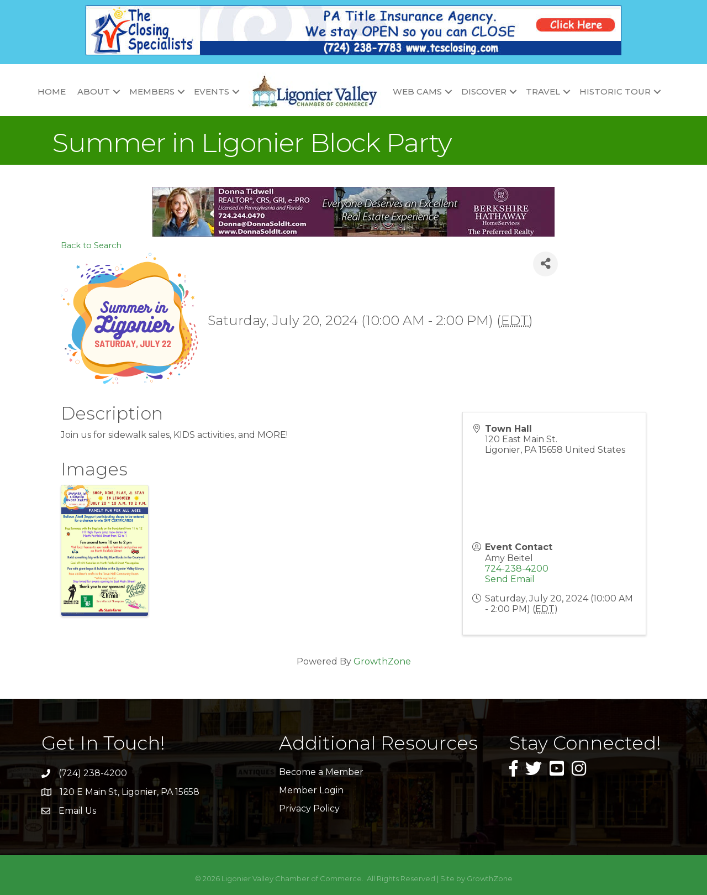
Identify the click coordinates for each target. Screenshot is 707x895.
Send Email (510, 579)
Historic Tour (615, 91)
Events (211, 91)
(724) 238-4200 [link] (93, 773)
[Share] (545, 264)
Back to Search (91, 245)
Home (52, 91)
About (93, 91)
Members (152, 91)
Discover (483, 91)
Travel (543, 91)
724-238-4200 (516, 568)
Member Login (311, 790)
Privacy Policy (309, 808)
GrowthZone (382, 661)
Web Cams (417, 91)
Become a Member (321, 772)
